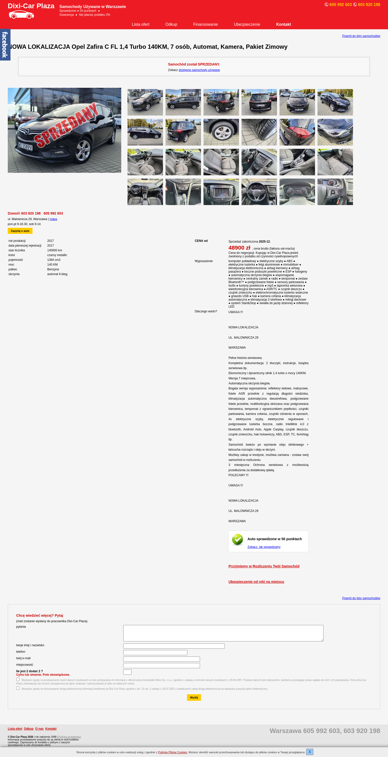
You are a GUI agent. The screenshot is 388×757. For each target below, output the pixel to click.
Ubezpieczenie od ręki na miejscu (256, 582)
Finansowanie (205, 24)
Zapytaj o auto (20, 230)
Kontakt (283, 24)
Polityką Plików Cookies (172, 752)
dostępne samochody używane (199, 70)
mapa (53, 219)
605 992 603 (53, 213)
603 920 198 (31, 213)
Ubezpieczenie (247, 24)
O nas (39, 731)
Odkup (171, 24)
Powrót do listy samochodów (361, 36)
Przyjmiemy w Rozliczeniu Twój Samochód (264, 566)
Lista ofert (140, 24)
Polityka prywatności (69, 739)
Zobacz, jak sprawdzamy (264, 547)
